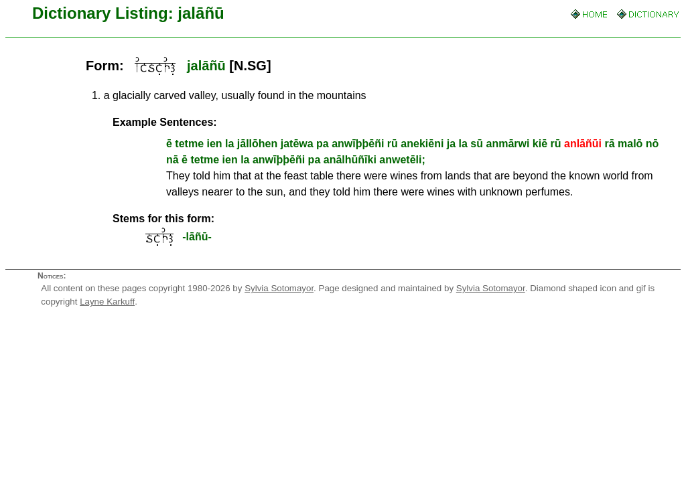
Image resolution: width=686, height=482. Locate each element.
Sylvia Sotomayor (279, 288)
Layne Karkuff (107, 302)
